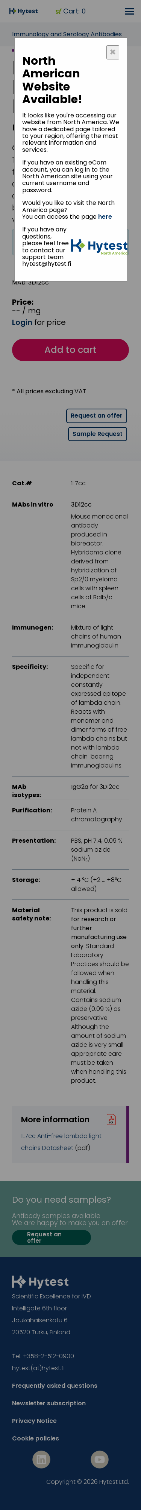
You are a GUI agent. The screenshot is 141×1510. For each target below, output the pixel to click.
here (105, 216)
